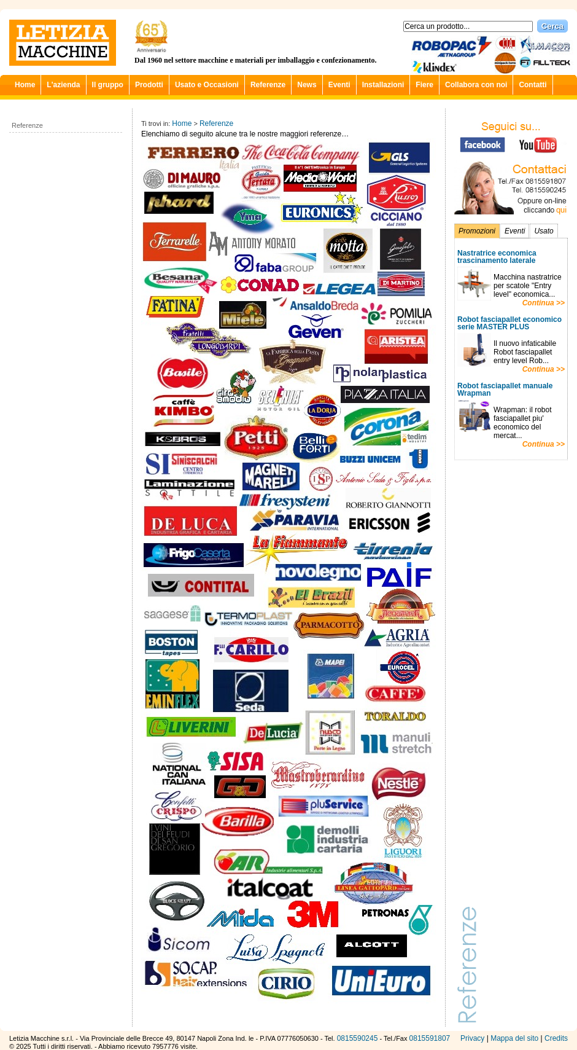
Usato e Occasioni (207, 84)
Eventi (339, 84)
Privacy (472, 1038)
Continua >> (543, 303)
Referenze (267, 84)
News (306, 84)
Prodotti (149, 84)
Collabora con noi (476, 84)
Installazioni (383, 84)
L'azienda (63, 84)
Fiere (424, 84)
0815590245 (357, 1038)
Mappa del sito (514, 1038)
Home (25, 84)
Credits (556, 1038)
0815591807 (430, 1038)
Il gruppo (107, 84)
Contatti (532, 84)
